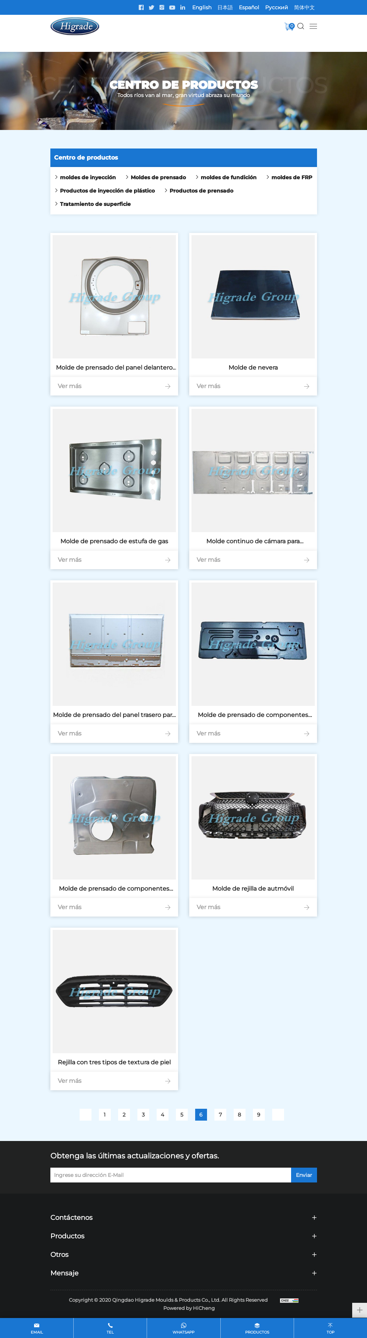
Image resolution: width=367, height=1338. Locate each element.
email (37, 1332)
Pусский (276, 7)
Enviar (304, 1175)
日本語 (225, 7)
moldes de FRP (291, 177)
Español (249, 7)
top (330, 1332)
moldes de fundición (229, 177)
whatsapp (183, 1332)
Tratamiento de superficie (95, 204)
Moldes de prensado (158, 177)
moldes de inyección (88, 177)
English (201, 7)
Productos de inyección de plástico (107, 190)
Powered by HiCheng (189, 1308)
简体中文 (304, 7)
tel (110, 1332)
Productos (257, 1332)
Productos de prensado (201, 190)
